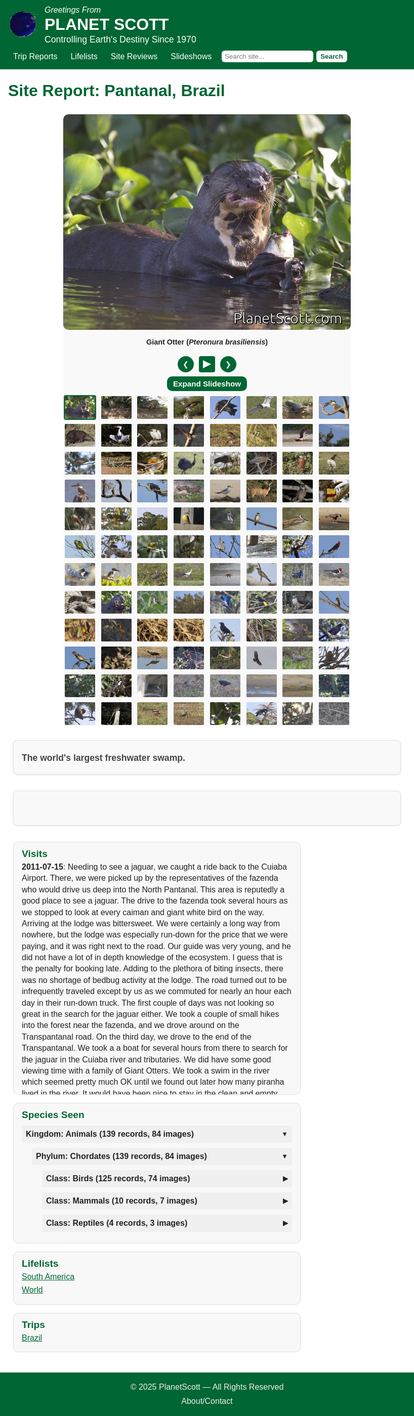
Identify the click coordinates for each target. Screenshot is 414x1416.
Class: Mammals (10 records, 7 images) (121, 1200)
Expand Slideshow (207, 383)
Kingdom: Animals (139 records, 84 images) (110, 1134)
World (32, 1289)
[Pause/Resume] (207, 364)
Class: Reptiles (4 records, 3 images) (116, 1223)
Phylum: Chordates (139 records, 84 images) (121, 1156)
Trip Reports (35, 56)
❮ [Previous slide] (186, 364)
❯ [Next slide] (228, 364)
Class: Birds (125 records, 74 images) (118, 1178)
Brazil (32, 1338)
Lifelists (83, 56)
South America (48, 1276)
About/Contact (206, 1401)
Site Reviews (134, 56)
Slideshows (191, 56)
